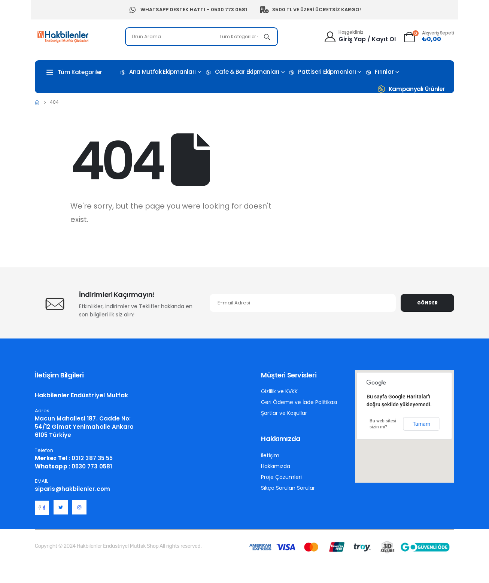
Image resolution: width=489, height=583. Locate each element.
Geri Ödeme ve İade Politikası (299, 402)
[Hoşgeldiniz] (360, 35)
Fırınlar (379, 72)
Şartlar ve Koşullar (284, 413)
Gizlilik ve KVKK (279, 391)
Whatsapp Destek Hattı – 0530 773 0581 (187, 9)
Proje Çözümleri (281, 477)
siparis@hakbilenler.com (72, 489)
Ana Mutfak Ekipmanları (157, 72)
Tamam (421, 424)
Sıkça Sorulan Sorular (288, 488)
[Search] (267, 36)
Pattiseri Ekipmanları (322, 72)
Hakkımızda (275, 466)
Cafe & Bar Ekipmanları (242, 72)
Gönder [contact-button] (427, 303)
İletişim (270, 455)
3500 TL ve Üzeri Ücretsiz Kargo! (310, 9)
